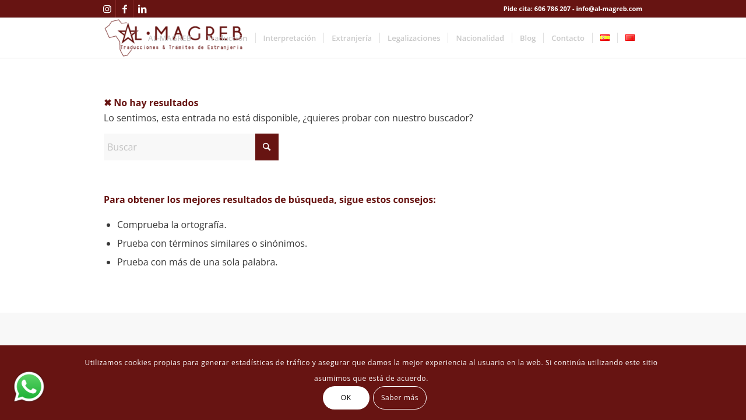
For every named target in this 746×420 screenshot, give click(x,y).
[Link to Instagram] (106, 9)
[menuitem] (169, 38)
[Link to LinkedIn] (142, 9)
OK (346, 397)
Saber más (399, 397)
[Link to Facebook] (124, 9)
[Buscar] (191, 147)
